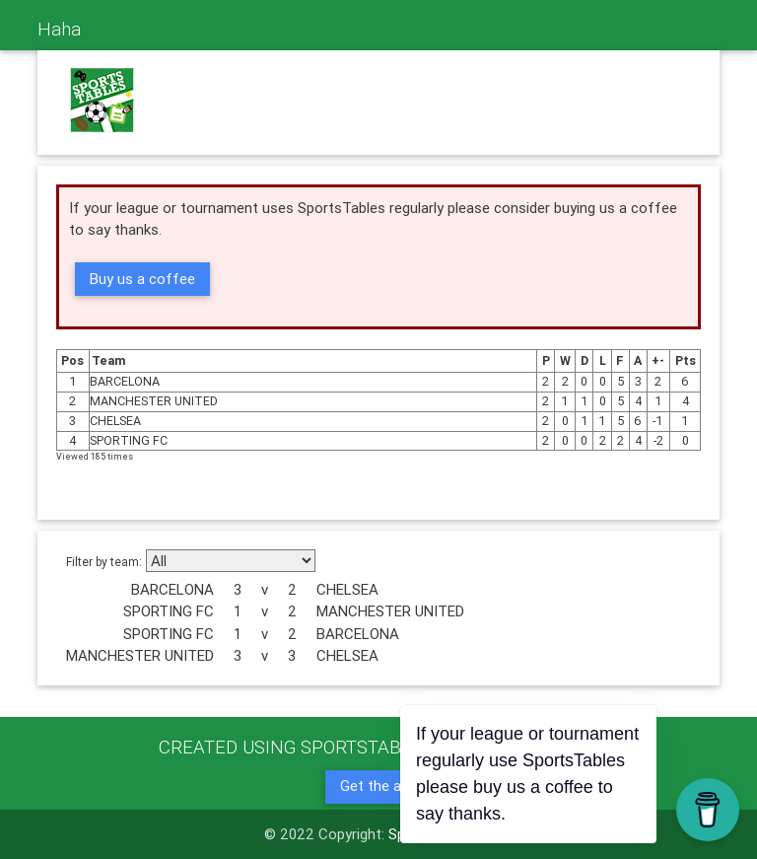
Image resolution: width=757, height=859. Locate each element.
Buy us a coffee (142, 278)
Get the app (378, 785)
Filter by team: (104, 561)
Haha (59, 28)
